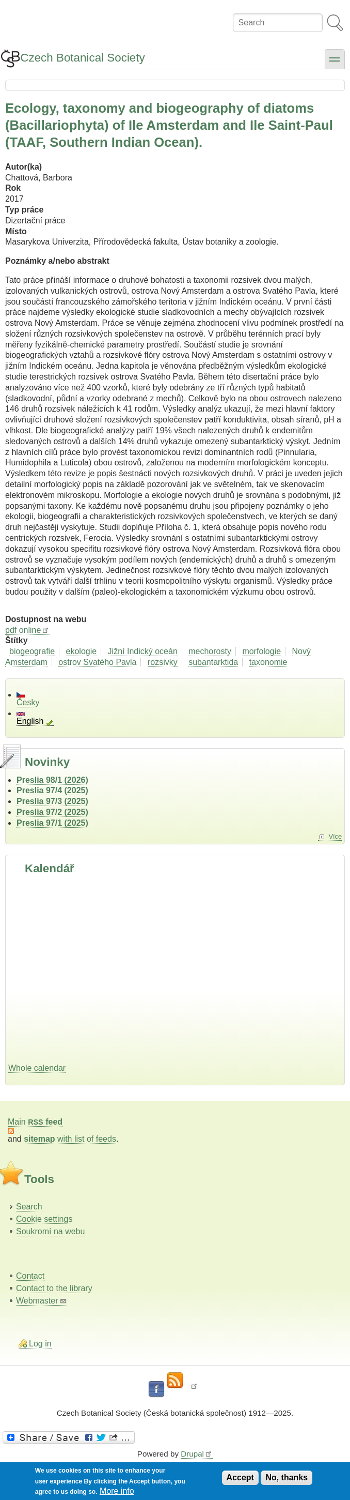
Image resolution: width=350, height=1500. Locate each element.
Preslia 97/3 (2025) (52, 801)
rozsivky (163, 662)
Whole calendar (37, 1068)
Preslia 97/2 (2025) (52, 812)
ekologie (81, 651)
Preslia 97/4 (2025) (52, 790)
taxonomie (268, 662)
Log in (40, 1343)
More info (117, 1491)
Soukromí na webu (50, 1231)
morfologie (261, 651)
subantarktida (213, 662)
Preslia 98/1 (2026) (52, 780)
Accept (240, 1477)
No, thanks (286, 1477)
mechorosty (209, 651)
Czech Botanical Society (82, 57)
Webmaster (41, 1300)
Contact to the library (54, 1288)
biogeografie (32, 651)
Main (35, 1121)
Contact (30, 1275)
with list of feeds (70, 1138)
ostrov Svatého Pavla (97, 662)
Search (29, 1206)
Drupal (197, 1453)
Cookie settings (44, 1219)
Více (335, 836)
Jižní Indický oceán (143, 651)
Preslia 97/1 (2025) (52, 823)
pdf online (27, 630)
